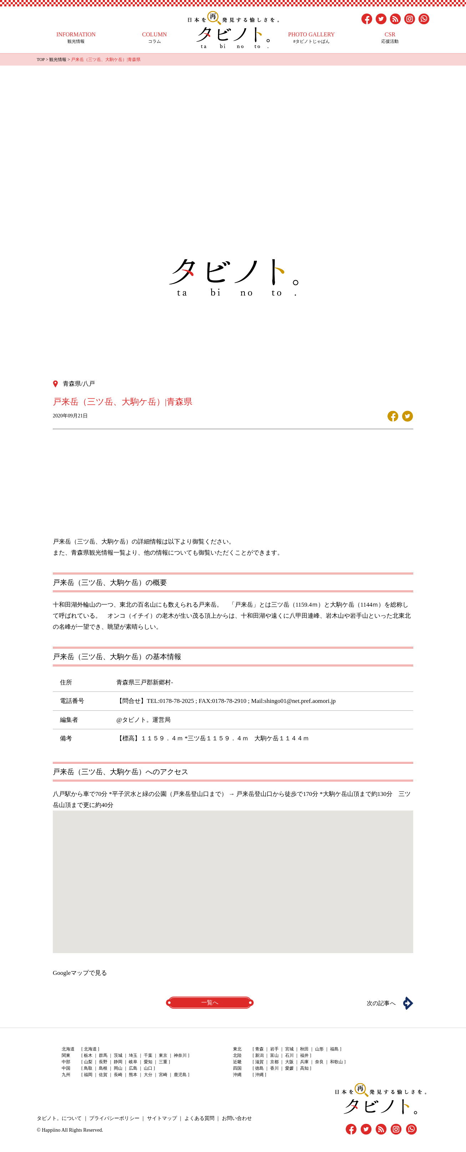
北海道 (90, 1048)
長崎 (118, 1074)
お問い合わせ (237, 1118)
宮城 (289, 1048)
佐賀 (103, 1074)
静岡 (118, 1061)
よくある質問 (199, 1118)
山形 (319, 1048)
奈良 (319, 1061)
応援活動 (390, 37)
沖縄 (259, 1074)
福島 (334, 1048)
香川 (274, 1068)
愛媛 (289, 1068)
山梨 (88, 1061)
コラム (154, 37)
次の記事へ (381, 1003)
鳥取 (88, 1068)
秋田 (304, 1048)
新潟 (259, 1055)
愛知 (148, 1061)
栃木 (88, 1055)
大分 (148, 1074)
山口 (148, 1068)
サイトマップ (162, 1118)
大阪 (289, 1061)
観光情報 (76, 37)
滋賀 (259, 1061)
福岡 (88, 1074)
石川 (289, 1055)
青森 (259, 1048)
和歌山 (336, 1061)
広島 (133, 1068)
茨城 (118, 1055)
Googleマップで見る (80, 972)
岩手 (274, 1048)
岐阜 (133, 1061)
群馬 (103, 1055)
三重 (163, 1061)
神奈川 (180, 1055)
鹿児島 (180, 1074)
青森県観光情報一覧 (98, 552)
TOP (41, 59)
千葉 (148, 1055)
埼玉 (133, 1055)
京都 (274, 1061)
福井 (304, 1055)
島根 (103, 1068)
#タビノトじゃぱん (311, 37)
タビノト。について (59, 1118)
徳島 (259, 1068)
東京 (163, 1055)
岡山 (118, 1068)
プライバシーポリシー (114, 1118)
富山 (274, 1055)
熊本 (133, 1074)
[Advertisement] (233, 119)
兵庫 (304, 1061)
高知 (304, 1068)
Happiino (51, 1129)
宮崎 (163, 1074)
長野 (103, 1061)
